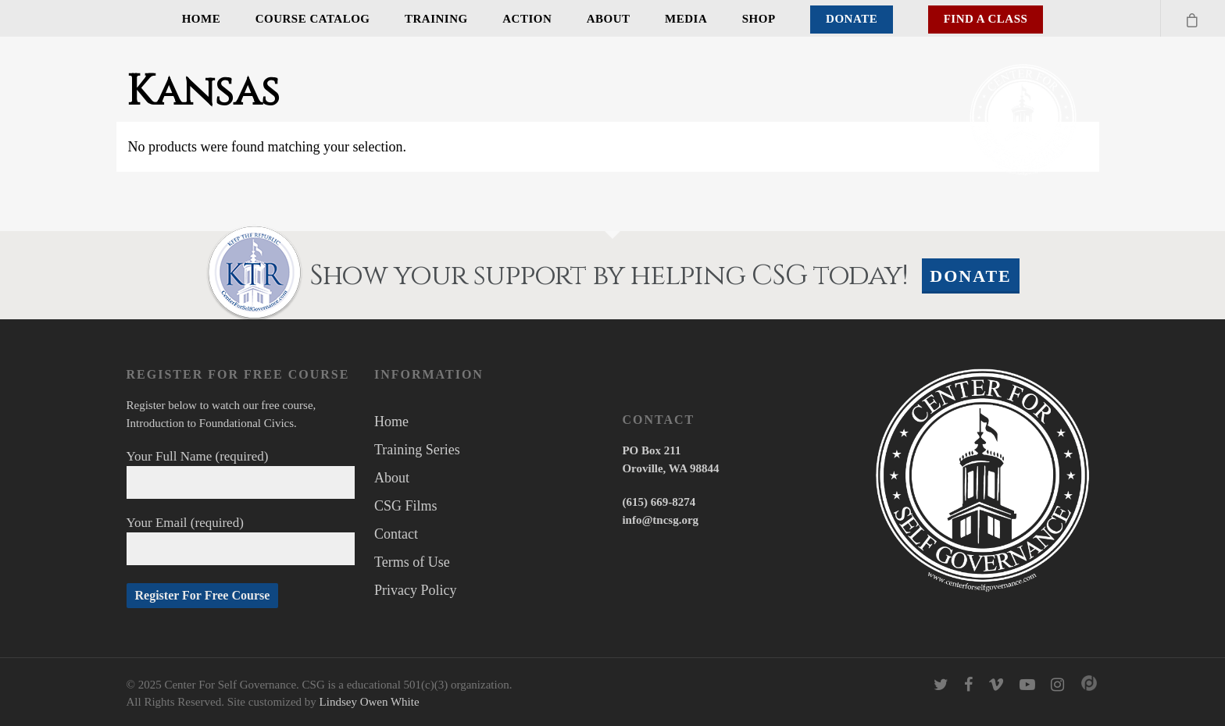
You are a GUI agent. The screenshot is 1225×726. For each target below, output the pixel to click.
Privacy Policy (415, 590)
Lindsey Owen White (370, 702)
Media (686, 18)
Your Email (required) (241, 540)
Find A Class (986, 18)
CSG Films (406, 506)
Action (527, 18)
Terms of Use (412, 562)
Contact (396, 534)
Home (201, 18)
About (608, 18)
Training (436, 18)
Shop (759, 18)
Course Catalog (312, 18)
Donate (851, 18)
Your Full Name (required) (241, 474)
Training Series (417, 449)
